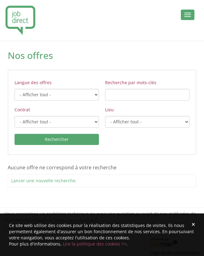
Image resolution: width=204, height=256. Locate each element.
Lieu (109, 110)
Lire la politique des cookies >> (94, 244)
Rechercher (57, 139)
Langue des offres (33, 82)
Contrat (22, 110)
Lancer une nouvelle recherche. (44, 181)
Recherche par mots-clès (130, 82)
